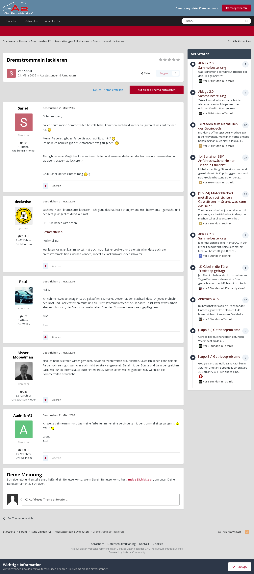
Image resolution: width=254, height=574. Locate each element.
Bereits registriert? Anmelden (197, 8)
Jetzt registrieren (236, 8)
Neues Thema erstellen (108, 90)
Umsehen (12, 21)
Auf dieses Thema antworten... (46, 499)
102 (23, 316)
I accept (239, 566)
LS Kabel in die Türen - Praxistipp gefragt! (215, 268)
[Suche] (200, 21)
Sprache (97, 544)
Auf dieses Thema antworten (156, 90)
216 (23, 392)
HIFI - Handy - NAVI (234, 288)
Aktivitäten (31, 21)
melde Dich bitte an (140, 479)
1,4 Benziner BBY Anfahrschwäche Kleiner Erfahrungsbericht (216, 160)
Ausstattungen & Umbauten (58, 75)
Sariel (28, 71)
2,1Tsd (23, 236)
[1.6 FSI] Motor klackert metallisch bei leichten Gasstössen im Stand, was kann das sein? (222, 199)
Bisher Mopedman (23, 354)
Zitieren (56, 186)
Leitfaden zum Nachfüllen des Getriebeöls (218, 126)
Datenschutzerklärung (121, 544)
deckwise (23, 201)
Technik (229, 81)
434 (23, 143)
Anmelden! (52, 21)
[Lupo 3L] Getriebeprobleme (219, 330)
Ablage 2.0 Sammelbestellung (212, 65)
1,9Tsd (23, 450)
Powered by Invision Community (127, 552)
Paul (23, 281)
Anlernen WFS (208, 299)
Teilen (146, 73)
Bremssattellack (53, 232)
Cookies (158, 544)
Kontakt (144, 544)
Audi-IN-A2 (22, 415)
